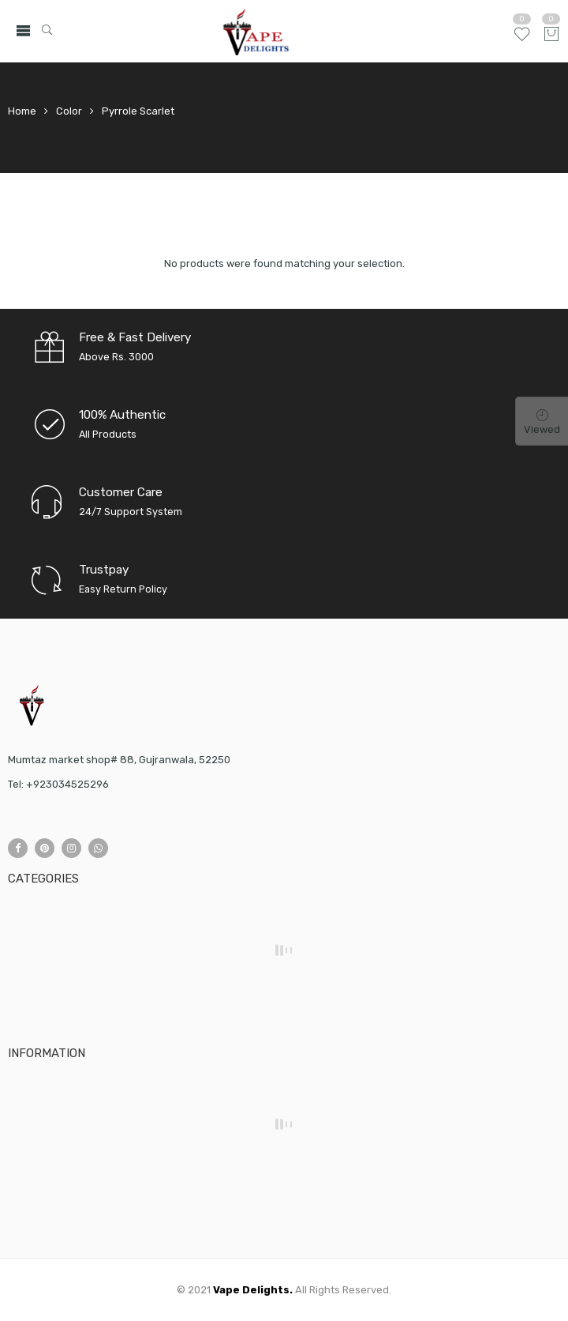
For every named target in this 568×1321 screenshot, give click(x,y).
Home (22, 111)
